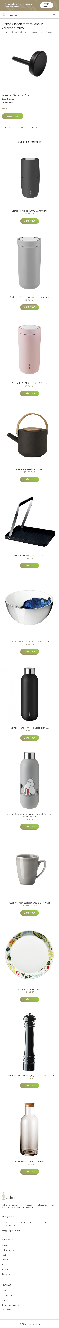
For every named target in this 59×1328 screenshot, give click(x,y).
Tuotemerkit (18, 95)
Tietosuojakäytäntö (10, 1305)
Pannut (5, 1259)
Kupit (4, 1255)
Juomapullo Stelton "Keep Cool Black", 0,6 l (29, 728)
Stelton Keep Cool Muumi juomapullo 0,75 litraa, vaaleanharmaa (29, 815)
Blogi (4, 1291)
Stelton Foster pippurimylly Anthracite (29, 211)
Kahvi (4, 1245)
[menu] (54, 14)
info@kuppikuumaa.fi (11, 1231)
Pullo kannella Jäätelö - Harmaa (30, 1161)
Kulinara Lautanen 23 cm (29, 989)
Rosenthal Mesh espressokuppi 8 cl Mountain (29, 902)
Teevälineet (7, 1269)
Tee (3, 1264)
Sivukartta (6, 1310)
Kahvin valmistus (9, 1250)
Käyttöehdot (7, 1300)
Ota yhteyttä (7, 1295)
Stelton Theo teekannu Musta (29, 469)
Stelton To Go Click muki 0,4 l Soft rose (29, 383)
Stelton (28, 95)
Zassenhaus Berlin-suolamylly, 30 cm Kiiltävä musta (29, 1075)
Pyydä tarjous (46, 5)
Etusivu (5, 32)
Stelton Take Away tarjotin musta (29, 555)
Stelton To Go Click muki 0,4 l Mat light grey (29, 297)
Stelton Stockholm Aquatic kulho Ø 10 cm (29, 641)
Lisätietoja (12, 116)
